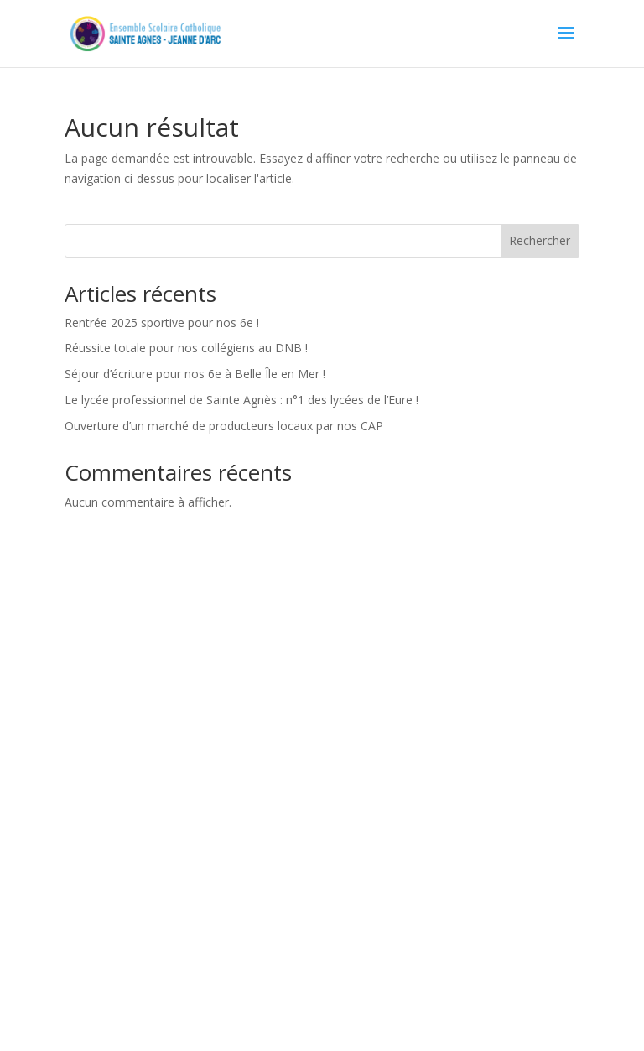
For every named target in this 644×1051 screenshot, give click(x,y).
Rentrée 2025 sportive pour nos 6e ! (162, 322)
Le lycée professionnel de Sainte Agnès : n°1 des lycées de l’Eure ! (241, 400)
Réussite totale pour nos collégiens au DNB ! (186, 348)
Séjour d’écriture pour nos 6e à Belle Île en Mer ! (195, 374)
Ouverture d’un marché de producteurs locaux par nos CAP (224, 426)
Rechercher (539, 240)
